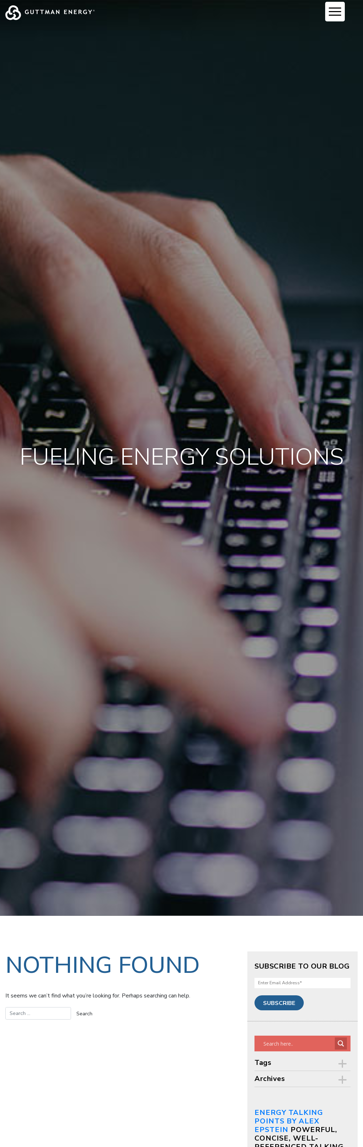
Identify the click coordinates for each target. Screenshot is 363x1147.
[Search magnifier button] (341, 1043)
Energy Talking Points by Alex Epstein (288, 1121)
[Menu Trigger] (335, 11)
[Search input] (298, 1043)
